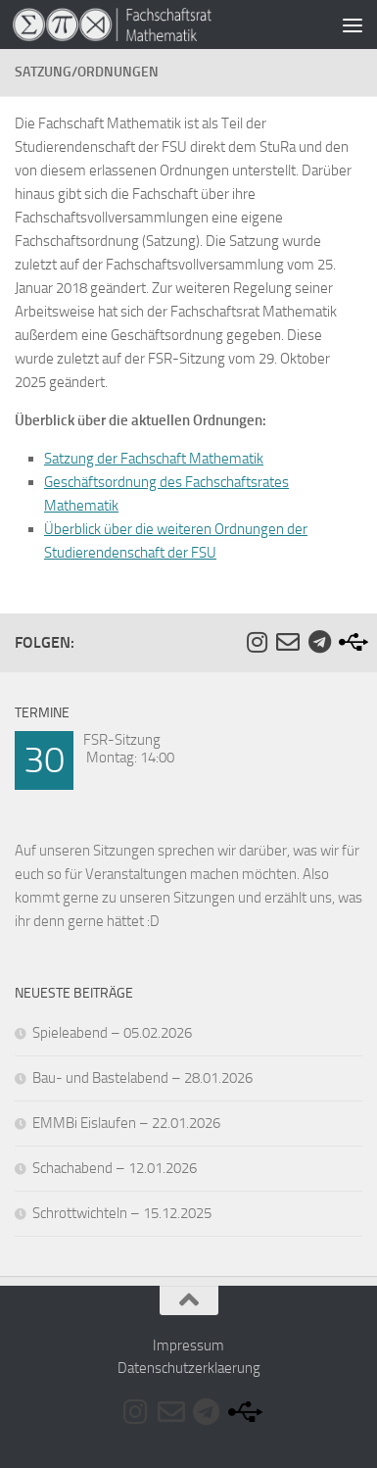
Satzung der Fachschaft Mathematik (153, 458)
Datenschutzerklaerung (189, 1368)
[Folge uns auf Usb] (350, 642)
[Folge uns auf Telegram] (319, 642)
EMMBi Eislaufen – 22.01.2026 (126, 1123)
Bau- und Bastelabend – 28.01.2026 (142, 1078)
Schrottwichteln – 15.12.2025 (122, 1213)
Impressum (188, 1345)
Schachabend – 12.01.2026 (114, 1168)
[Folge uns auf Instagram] (256, 642)
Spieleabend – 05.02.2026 (112, 1033)
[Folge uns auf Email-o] (288, 642)
